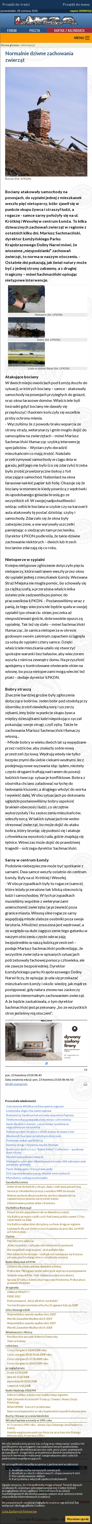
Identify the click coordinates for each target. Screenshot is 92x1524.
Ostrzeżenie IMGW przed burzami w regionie (35, 1106)
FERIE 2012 (13, 1296)
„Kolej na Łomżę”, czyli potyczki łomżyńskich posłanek (40, 1245)
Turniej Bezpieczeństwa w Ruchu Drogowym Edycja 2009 (42, 1305)
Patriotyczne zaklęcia (20, 1240)
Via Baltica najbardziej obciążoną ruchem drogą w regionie (43, 1224)
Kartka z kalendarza (69, 30)
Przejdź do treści (16, 4)
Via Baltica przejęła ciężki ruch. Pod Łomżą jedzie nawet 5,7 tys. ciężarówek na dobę (46, 1218)
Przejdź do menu (76, 4)
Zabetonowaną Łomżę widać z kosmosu (31, 1203)
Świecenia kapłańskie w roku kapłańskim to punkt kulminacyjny (46, 1411)
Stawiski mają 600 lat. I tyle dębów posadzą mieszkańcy (40, 1275)
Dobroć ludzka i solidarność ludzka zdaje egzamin (37, 1394)
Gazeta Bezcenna (17, 1182)
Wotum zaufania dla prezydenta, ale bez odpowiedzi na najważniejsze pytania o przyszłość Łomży (41, 1197)
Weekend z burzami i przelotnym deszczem (33, 1136)
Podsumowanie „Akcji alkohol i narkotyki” (32, 1300)
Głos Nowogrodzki (18, 1309)
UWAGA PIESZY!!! (18, 1291)
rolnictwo (12, 1345)
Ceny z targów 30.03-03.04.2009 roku (29, 1354)
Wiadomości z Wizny (19, 1332)
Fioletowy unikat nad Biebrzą (24, 1140)
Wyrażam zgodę (78, 1519)
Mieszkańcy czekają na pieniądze (27, 1177)
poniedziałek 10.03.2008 (22, 1381)
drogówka (12, 1287)
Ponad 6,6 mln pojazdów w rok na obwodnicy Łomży (38, 1212)
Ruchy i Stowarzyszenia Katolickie (27, 1415)
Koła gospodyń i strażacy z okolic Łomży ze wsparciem (40, 1131)
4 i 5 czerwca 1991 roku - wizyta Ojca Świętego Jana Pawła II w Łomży (44, 1426)
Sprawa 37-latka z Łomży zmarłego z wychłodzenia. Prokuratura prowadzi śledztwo (46, 1281)
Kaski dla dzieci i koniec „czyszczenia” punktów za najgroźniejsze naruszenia (37, 1125)
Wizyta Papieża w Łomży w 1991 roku (29, 1420)
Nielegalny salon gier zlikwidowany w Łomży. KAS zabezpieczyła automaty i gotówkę (46, 1163)
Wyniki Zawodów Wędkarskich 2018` (30, 1327)
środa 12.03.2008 (17, 1372)
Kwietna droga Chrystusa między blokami (32, 1144)
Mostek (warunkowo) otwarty (25, 1156)
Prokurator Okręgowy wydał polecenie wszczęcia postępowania (46, 1270)
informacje (28, 45)
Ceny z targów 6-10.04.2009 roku (27, 1350)
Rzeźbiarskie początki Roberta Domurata (32, 1336)
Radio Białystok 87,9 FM (20, 1262)
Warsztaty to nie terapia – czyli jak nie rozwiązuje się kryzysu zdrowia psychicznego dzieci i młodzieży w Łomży (45, 1255)
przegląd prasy (15, 1368)
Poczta (34, 30)
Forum (11, 30)
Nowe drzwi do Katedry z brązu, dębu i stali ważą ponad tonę (44, 1186)
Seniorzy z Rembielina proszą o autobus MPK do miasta (41, 1191)
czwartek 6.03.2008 (18, 1385)
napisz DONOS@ (81, 10)
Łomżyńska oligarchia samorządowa (28, 1110)
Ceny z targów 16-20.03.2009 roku (27, 1363)
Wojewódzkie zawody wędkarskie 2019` (31, 1323)
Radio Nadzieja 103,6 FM (21, 1390)
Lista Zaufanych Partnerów (19, 1511)
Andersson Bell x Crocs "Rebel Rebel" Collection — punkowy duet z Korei (45, 1151)
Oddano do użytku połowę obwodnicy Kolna (34, 1266)
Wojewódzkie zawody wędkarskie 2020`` (32, 1314)
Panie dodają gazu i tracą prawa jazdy (29, 1168)
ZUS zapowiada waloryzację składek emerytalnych (38, 1173)
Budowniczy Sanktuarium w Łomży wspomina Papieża (40, 1115)
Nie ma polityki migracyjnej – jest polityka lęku (35, 1249)
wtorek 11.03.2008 (18, 1376)
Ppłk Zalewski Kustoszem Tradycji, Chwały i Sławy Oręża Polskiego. (42, 1401)
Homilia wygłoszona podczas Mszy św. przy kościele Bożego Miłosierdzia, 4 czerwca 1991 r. (43, 1434)
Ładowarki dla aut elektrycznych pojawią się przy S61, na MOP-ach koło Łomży (46, 1230)
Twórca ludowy (16, 1341)
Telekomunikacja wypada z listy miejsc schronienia (38, 1119)
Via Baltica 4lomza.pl (18, 1207)
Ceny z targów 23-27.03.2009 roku (27, 1359)
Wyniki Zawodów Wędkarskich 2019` (30, 1318)
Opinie (10, 1236)
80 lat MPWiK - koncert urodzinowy (29, 1406)
